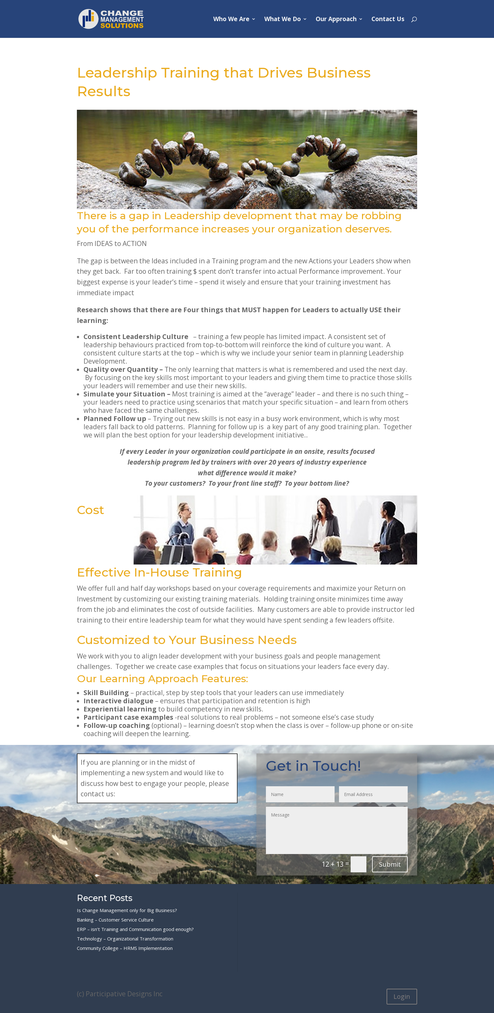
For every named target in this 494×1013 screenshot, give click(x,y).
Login (401, 996)
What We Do (282, 20)
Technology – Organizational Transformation (125, 938)
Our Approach (336, 20)
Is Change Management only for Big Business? (127, 910)
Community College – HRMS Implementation (125, 948)
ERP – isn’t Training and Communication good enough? (135, 929)
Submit (390, 864)
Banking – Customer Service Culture (115, 919)
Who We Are (231, 20)
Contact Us (388, 20)
